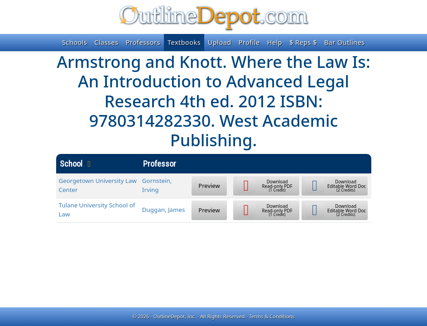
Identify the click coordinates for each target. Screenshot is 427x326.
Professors (143, 42)
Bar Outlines (344, 42)
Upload (219, 42)
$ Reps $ (303, 42)
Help (274, 42)
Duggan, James (163, 210)
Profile (249, 42)
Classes (106, 42)
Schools (74, 42)
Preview (209, 186)
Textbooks (184, 42)
